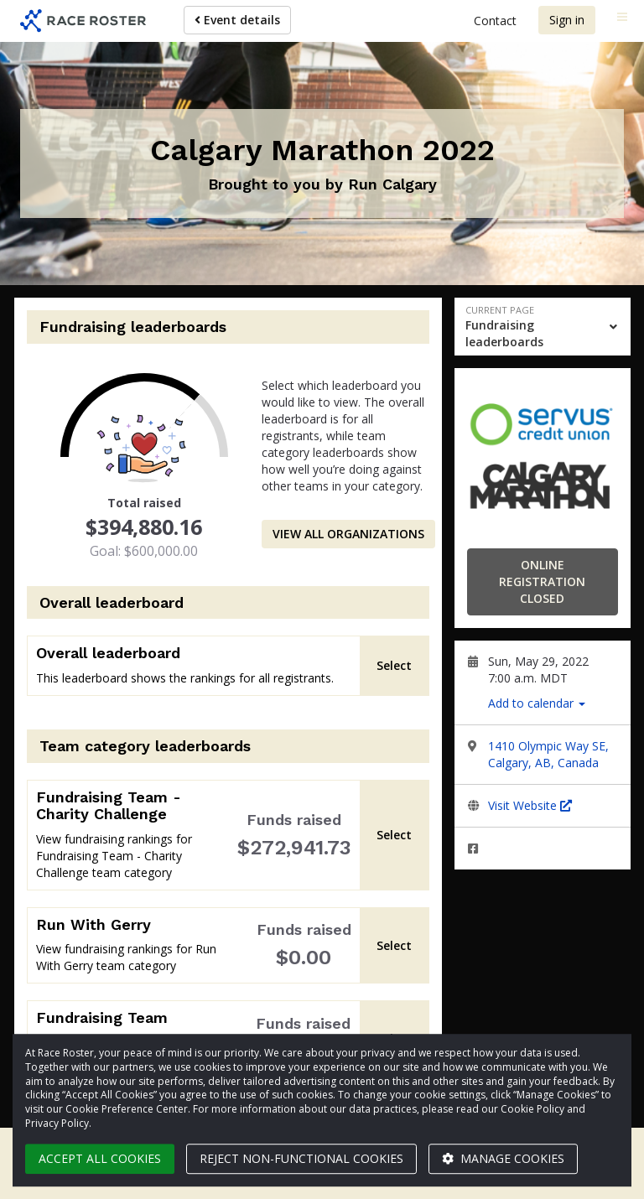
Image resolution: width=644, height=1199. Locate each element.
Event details (237, 20)
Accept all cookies (100, 1158)
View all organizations (348, 534)
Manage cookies (503, 1158)
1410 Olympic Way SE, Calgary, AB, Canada (548, 754)
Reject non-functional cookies (301, 1158)
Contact (495, 21)
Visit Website (530, 805)
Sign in (566, 20)
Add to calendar (536, 703)
